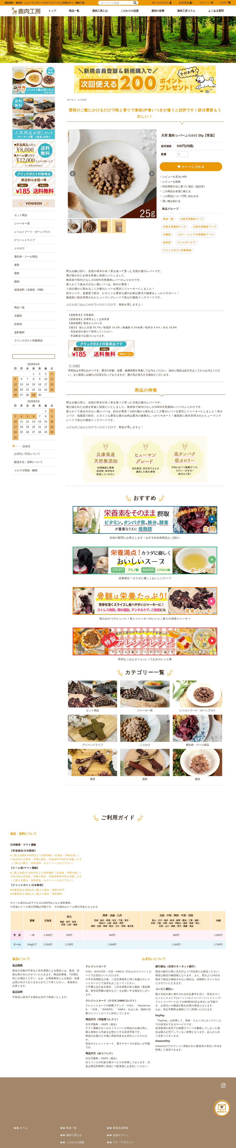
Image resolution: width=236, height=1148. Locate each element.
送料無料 (19, 307)
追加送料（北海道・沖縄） (29, 265)
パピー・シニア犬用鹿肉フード (196, 224)
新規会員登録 (192, 1074)
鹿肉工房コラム (186, 10)
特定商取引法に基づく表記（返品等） (184, 176)
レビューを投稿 (171, 171)
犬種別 (167, 224)
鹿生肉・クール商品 (197, 720)
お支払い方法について (27, 440)
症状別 (167, 232)
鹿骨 (92, 754)
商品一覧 (74, 10)
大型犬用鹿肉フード (204, 216)
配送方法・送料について (28, 449)
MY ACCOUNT (162, 2)
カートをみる (192, 1096)
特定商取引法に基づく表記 (26, 1137)
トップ (52, 10)
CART (225, 2)
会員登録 (186, 2)
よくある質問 (216, 10)
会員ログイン (192, 1081)
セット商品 (92, 685)
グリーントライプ (92, 720)
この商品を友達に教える (176, 180)
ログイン (206, 2)
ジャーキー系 (145, 685)
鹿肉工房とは (100, 10)
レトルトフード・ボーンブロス (197, 685)
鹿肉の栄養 (157, 10)
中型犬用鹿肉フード (174, 216)
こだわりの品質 (130, 10)
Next (152, 163)
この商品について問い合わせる (180, 185)
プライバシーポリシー (57, 1137)
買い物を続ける (171, 190)
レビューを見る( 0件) (174, 166)
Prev (73, 163)
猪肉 (197, 754)
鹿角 (145, 754)
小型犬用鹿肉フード (191, 208)
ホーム (70, 89)
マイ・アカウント (195, 1088)
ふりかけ (82, 89)
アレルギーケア (187, 232)
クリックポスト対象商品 (177, 240)
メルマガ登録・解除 (25, 457)
